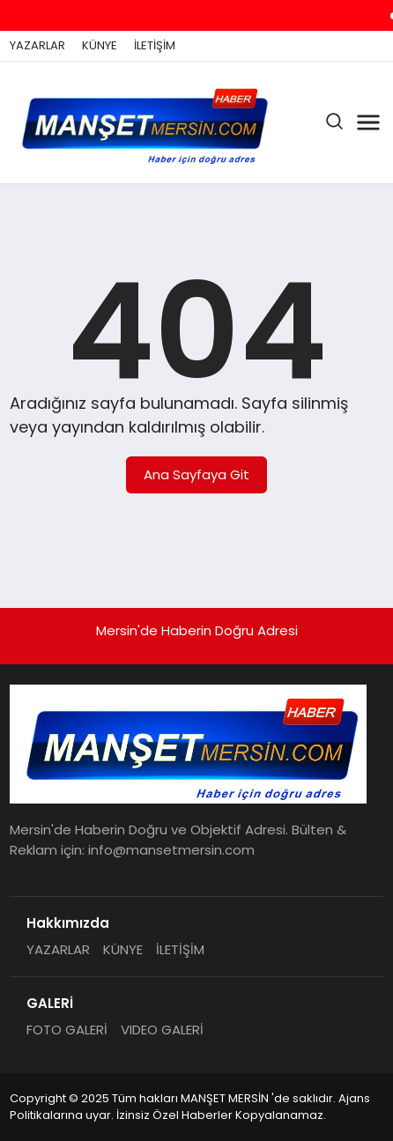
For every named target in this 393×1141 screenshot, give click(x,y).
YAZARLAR (37, 46)
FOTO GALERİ (67, 1029)
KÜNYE (99, 46)
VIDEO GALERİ (162, 1029)
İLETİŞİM (154, 46)
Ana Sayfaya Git (196, 474)
